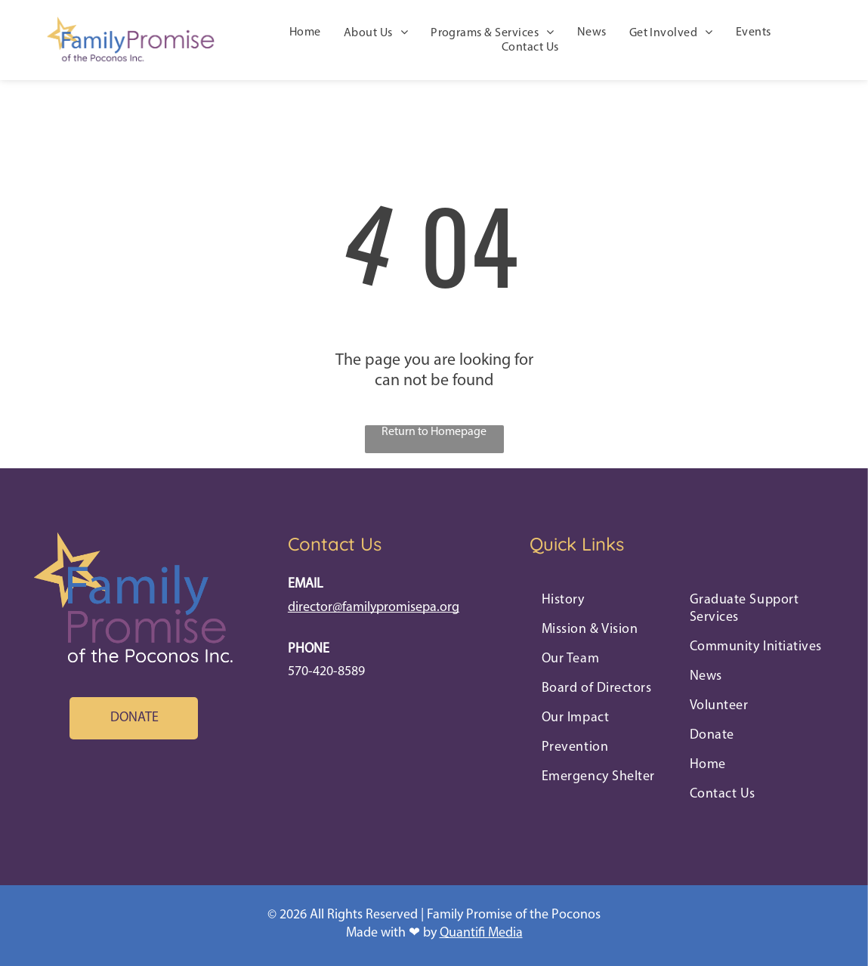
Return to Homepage (434, 432)
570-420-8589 (326, 672)
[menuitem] (305, 33)
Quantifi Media (481, 933)
